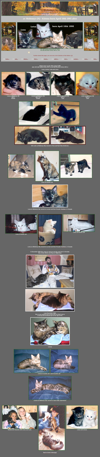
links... (95, 59)
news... (86, 59)
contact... (76, 59)
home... (7, 59)
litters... (36, 59)
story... (66, 59)
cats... (16, 59)
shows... (46, 59)
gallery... (56, 59)
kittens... (26, 59)
